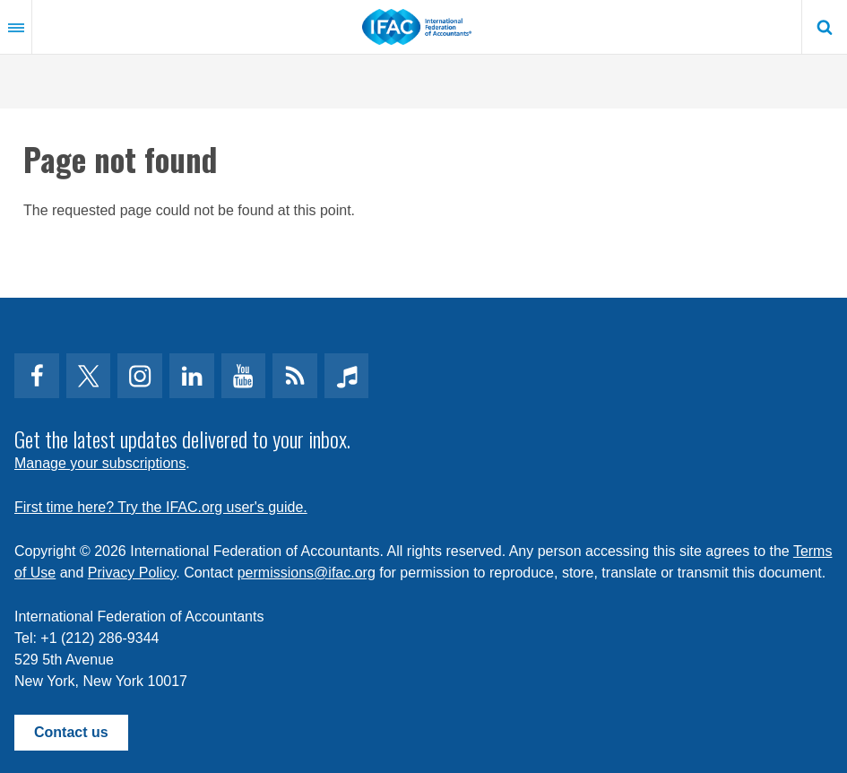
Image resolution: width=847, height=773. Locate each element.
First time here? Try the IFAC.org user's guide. (160, 507)
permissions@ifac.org (307, 572)
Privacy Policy (132, 572)
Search (825, 27)
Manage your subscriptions (100, 463)
